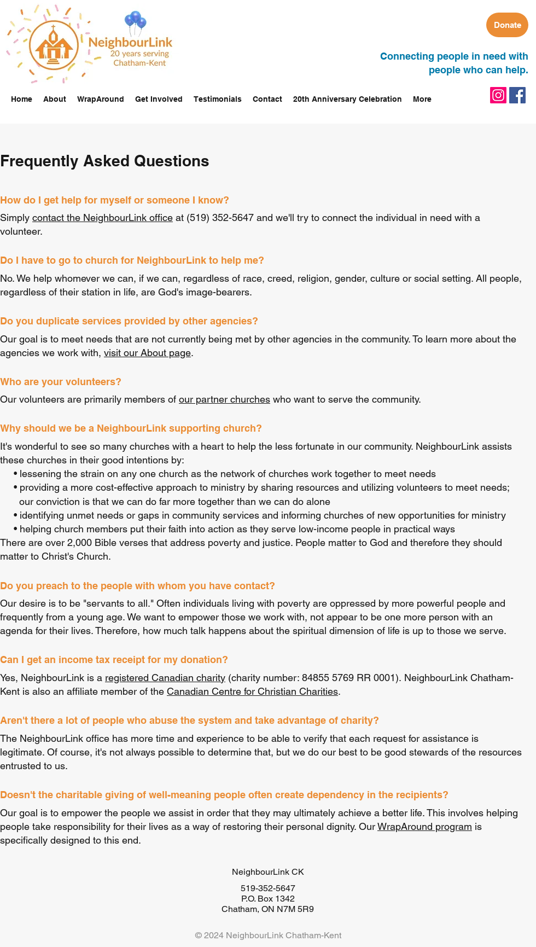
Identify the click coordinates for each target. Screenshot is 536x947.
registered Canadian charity (165, 677)
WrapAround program (424, 826)
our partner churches (224, 399)
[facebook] (517, 95)
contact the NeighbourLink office (102, 217)
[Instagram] (498, 95)
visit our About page (147, 352)
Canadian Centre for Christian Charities (252, 691)
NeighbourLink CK (268, 872)
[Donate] (507, 25)
